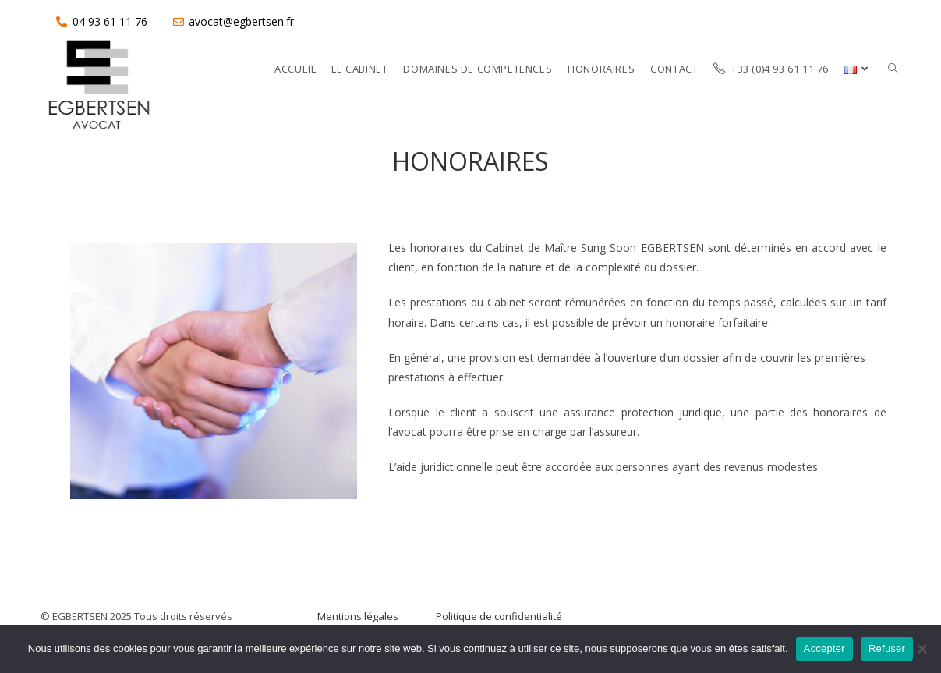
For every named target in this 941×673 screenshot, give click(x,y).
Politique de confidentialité (499, 616)
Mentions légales (357, 616)
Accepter (824, 648)
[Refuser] (921, 649)
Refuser (886, 648)
